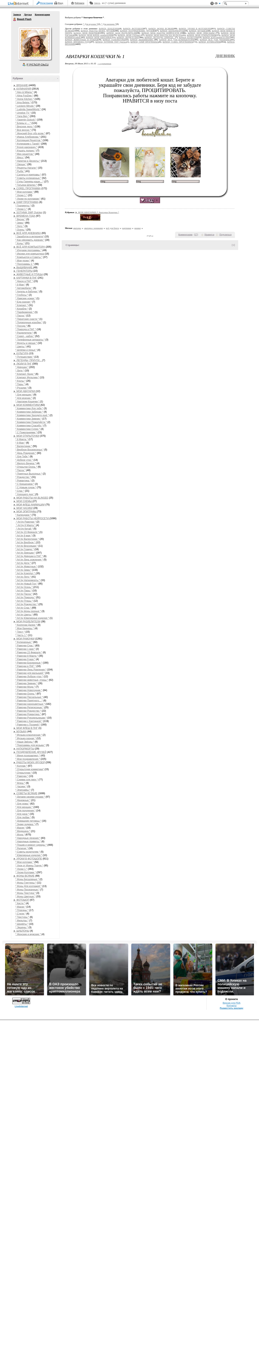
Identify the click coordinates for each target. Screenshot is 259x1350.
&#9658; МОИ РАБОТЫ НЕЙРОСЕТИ (161, 33)
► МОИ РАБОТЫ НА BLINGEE (30, 497)
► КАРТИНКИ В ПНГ (25, 277)
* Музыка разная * (25, 738)
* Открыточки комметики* (29, 769)
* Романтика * (23, 480)
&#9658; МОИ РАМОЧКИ (86, 33)
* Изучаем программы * (28, 250)
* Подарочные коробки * (28, 322)
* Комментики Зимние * (28, 418)
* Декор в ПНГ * (24, 281)
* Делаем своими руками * (30, 796)
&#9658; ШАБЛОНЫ (109, 28)
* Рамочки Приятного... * (29, 700)
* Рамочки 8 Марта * (26, 655)
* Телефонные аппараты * (30, 339)
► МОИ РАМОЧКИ (23, 638)
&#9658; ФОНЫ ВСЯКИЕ (160, 28)
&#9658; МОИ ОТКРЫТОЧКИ (201, 35)
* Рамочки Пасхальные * (29, 697)
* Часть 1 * (21, 635)
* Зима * (19, 222)
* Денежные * (22, 800)
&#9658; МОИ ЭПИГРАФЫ (202, 33)
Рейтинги (79, 3)
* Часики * (21, 786)
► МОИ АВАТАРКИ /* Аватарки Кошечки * (97, 212)
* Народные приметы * (28, 841)
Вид (217, 4)
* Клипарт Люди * (25, 374)
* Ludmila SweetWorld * (28, 109)
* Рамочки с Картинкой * (28, 721)
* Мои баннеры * (24, 628)
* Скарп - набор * (24, 336)
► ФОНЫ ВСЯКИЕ (24, 875)
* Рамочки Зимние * (26, 683)
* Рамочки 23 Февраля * (28, 652)
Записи (17, 14)
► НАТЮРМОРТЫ (23, 748)
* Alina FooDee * (24, 95)
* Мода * (20, 834)
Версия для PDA (231, 1003)
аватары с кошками (93, 228)
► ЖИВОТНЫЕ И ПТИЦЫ (28, 274)
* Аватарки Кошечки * (27, 401)
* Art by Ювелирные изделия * (32, 618)
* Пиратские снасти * (27, 319)
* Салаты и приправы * (28, 174)
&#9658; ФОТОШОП (133, 28)
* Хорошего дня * (25, 494)
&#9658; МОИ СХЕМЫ (129, 35)
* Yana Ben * (22, 116)
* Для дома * (22, 803)
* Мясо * (19, 157)
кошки (137, 228)
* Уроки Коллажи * (25, 872)
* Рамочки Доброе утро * (29, 676)
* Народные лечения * (27, 838)
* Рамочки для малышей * (30, 673)
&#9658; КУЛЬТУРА (188, 37)
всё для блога (112, 228)
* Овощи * (21, 164)
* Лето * (19, 226)
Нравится (209, 234)
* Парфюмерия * (24, 312)
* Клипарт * (21, 305)
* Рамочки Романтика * (28, 714)
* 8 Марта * (21, 439)
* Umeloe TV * (23, 112)
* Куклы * (20, 381)
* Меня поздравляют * (27, 755)
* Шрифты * (21, 924)
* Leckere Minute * (25, 106)
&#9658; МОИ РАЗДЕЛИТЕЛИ (121, 33)
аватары (77, 228)
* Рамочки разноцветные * (30, 704)
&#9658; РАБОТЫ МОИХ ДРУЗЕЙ (97, 31)
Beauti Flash (14, 19)
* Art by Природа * (25, 597)
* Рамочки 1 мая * (25, 649)
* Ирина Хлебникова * (27, 136)
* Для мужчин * (23, 398)
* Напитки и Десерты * (27, 161)
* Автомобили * (23, 288)
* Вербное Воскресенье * (29, 449)
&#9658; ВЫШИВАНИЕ (142, 40)
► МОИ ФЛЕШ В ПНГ (25, 728)
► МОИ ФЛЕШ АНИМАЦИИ (29, 504)
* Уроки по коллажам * (27, 198)
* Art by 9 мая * (23, 535)
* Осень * (20, 229)
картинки (126, 228)
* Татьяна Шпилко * (26, 185)
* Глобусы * (21, 295)
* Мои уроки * (22, 260)
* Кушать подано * (25, 150)
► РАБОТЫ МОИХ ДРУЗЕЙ (29, 762)
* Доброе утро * (24, 460)
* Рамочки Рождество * (28, 710)
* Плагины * (22, 910)
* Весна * (20, 219)
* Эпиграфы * (22, 790)
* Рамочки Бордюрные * (28, 662)
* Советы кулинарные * (28, 178)
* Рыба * (20, 171)
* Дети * (19, 370)
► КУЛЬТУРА (20, 353)
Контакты (232, 1005)
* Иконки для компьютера (29, 253)
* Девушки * (22, 367)
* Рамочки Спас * (24, 645)
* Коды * (19, 243)
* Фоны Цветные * (25, 896)
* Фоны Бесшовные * (27, 879)
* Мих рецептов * (24, 154)
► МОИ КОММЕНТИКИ (26, 405)
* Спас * (19, 490)
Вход (60, 3)
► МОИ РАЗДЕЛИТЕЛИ (26, 621)
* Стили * (20, 913)
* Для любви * (23, 817)
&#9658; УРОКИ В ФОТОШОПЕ (195, 28)
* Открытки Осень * (26, 466)
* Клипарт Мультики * (27, 377)
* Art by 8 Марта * (25, 525)
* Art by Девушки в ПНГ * (29, 556)
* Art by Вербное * (25, 542)
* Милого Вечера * (25, 463)
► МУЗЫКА (20, 731)
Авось (97, 3)
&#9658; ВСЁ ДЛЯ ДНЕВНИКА (215, 40)
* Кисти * (20, 903)
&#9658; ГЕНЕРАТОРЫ (114, 40)
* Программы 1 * (24, 264)
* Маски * (20, 906)
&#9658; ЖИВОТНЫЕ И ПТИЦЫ (81, 40)
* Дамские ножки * (25, 298)
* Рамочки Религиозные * (29, 707)
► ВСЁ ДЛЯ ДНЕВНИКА (27, 233)
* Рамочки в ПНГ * (25, 666)
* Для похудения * (25, 810)
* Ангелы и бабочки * (27, 291)
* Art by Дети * (23, 563)
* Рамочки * (21, 776)
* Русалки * (21, 387)
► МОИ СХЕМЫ (22, 501)
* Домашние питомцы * (28, 820)
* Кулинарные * (23, 642)
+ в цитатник (104, 63)
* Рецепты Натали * (26, 167)
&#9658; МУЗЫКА (198, 31)
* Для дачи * (22, 814)
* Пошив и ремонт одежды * (31, 845)
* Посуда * (21, 326)
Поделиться (225, 234)
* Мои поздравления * (27, 759)
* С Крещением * (24, 484)
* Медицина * (22, 831)
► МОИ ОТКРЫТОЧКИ (26, 435)
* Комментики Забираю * (29, 411)
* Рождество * (23, 477)
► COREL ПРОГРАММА (27, 188)
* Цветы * (20, 346)
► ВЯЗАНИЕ (20, 85)
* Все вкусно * (23, 130)
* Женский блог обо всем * (30, 133)
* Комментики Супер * (27, 429)
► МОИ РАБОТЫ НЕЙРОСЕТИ (31, 518)
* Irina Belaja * (23, 102)
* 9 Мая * (20, 284)
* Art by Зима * (23, 570)
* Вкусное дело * (24, 126)
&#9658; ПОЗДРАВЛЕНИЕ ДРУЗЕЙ (137, 31)
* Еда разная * (23, 301)
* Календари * (23, 515)
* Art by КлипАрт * (25, 573)
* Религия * (21, 848)
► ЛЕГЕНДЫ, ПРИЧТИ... (27, 360)
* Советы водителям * (27, 851)
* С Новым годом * (25, 487)
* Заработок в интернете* (29, 236)
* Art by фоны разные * (28, 611)
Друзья (28, 14)
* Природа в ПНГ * (25, 329)
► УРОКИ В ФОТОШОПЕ (27, 858)
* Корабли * (21, 308)
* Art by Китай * (24, 528)
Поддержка (212, 3)
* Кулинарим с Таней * (27, 143)
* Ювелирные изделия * (28, 855)
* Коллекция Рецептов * (28, 140)
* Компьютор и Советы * (28, 257)
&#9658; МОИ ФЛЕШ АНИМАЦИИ (96, 35)
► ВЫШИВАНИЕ (23, 267)
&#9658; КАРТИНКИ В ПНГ (216, 37)
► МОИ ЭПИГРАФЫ (25, 511)
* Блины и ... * (23, 123)
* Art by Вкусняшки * (26, 545)
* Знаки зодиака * (25, 824)
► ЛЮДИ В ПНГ (22, 363)
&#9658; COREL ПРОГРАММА (177, 42)
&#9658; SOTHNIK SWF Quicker (110, 42)
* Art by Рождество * (26, 604)
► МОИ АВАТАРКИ (24, 391)
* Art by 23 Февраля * (27, 532)
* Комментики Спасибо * (29, 425)
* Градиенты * (23, 205)
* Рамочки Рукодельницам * (31, 717)
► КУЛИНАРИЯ (22, 88)
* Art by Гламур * (24, 549)
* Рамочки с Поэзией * (27, 724)
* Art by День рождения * (29, 559)
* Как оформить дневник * (29, 240)
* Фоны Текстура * (25, 893)
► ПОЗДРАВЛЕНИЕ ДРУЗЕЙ (29, 752)
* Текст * (20, 631)
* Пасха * (20, 315)
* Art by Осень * (24, 587)
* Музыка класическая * (28, 735)
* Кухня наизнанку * (26, 147)
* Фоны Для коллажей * (28, 886)
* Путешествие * (24, 356)
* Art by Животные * (26, 566)
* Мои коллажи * (24, 191)
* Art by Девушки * (25, 552)
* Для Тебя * (22, 456)
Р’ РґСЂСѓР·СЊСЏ (38, 64)
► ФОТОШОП (21, 900)
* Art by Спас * (23, 607)
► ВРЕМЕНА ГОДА (24, 216)
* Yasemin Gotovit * (25, 119)
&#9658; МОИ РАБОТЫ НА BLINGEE (163, 35)
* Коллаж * (21, 765)
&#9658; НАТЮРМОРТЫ (172, 31)
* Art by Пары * (23, 590)
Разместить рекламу (231, 1008)
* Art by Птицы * (24, 600)
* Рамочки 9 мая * (25, 659)
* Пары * (20, 384)
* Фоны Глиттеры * (25, 882)
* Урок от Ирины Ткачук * (29, 865)
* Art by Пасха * (23, 594)
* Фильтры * (22, 920)
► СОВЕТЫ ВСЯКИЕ (25, 793)
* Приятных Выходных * (28, 473)
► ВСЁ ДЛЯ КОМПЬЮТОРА (29, 246)
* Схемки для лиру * (26, 779)
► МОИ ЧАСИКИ (23, 508)
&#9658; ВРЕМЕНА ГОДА (77, 42)
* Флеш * (20, 783)
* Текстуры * (22, 917)
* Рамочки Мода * (25, 686)
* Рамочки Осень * (25, 693)
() (196, 234)
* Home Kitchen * (24, 99)
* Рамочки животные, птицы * (31, 680)
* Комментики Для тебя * (29, 408)
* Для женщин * (24, 394)
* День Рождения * (25, 453)
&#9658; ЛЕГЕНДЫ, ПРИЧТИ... (159, 37)
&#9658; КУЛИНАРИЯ (209, 42)
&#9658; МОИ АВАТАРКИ (99, 37)
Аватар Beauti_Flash (34, 43)
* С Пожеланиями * (26, 432)
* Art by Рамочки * (25, 521)
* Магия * (20, 827)
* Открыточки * (23, 772)
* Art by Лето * (23, 576)
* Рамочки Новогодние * (28, 690)
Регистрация (46, 3)
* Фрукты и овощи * (26, 343)
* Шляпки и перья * (26, 350)
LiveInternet (19, 4)
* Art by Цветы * (24, 614)
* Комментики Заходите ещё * (32, 415)
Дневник (225, 56)
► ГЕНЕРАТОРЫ (23, 271)
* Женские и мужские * (28, 934)
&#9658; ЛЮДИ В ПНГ (128, 37)
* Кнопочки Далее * (26, 625)
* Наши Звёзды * (24, 741)
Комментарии (42, 14)
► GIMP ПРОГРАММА (25, 202)
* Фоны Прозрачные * (27, 889)
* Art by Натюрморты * (27, 580)
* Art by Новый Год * (26, 583)
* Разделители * (24, 332)
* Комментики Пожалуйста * (31, 422)
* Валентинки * (23, 446)
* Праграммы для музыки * (30, 745)
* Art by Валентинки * (27, 539)
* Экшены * (21, 927)
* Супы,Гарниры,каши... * (29, 181)
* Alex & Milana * (24, 92)
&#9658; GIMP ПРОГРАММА (145, 42)
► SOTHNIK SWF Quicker (27, 212)
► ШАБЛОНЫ (21, 930)
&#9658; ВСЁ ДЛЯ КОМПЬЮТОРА (176, 40)
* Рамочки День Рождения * (30, 669)
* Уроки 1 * (21, 195)
